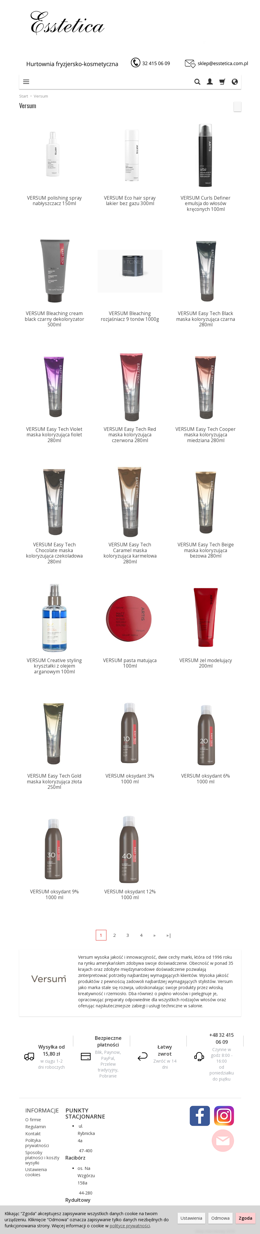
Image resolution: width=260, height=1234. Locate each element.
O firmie (33, 1116)
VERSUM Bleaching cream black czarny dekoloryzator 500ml (54, 319)
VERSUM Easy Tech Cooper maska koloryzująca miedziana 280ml (205, 434)
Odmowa (220, 1218)
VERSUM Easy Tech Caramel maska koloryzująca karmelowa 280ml (130, 551)
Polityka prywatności (37, 1139)
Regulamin (35, 1123)
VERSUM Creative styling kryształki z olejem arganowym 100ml (54, 664)
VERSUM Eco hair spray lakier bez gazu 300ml (130, 201)
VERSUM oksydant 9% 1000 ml (54, 892)
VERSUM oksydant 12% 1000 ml (130, 892)
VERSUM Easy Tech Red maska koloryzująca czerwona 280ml (130, 434)
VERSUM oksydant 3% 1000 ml (130, 776)
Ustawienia (191, 1218)
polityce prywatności (130, 1226)
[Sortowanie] (237, 107)
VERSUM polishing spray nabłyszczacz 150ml (54, 201)
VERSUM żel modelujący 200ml (205, 661)
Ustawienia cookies (36, 1168)
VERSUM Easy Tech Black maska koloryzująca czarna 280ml (205, 319)
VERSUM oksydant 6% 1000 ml (205, 776)
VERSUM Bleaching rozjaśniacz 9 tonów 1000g (130, 316)
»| (169, 932)
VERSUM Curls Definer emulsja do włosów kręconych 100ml (206, 203)
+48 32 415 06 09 (221, 1035)
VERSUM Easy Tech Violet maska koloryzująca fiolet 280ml (54, 434)
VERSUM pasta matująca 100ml (130, 661)
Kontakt (33, 1130)
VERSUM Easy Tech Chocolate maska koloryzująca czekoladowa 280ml (54, 551)
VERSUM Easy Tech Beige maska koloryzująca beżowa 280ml (206, 549)
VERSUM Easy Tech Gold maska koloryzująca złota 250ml (54, 779)
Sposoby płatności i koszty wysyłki (42, 1154)
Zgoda (245, 1218)
